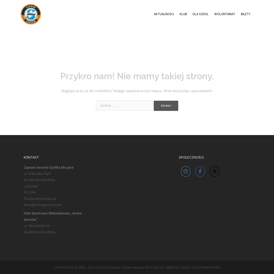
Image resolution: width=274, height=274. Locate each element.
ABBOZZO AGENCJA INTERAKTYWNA (192, 267)
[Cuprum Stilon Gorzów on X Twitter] (215, 171)
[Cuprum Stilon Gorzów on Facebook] (200, 171)
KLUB (183, 14)
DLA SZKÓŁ (200, 14)
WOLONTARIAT (224, 14)
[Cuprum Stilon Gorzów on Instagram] (186, 171)
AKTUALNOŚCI (164, 14)
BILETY (246, 14)
